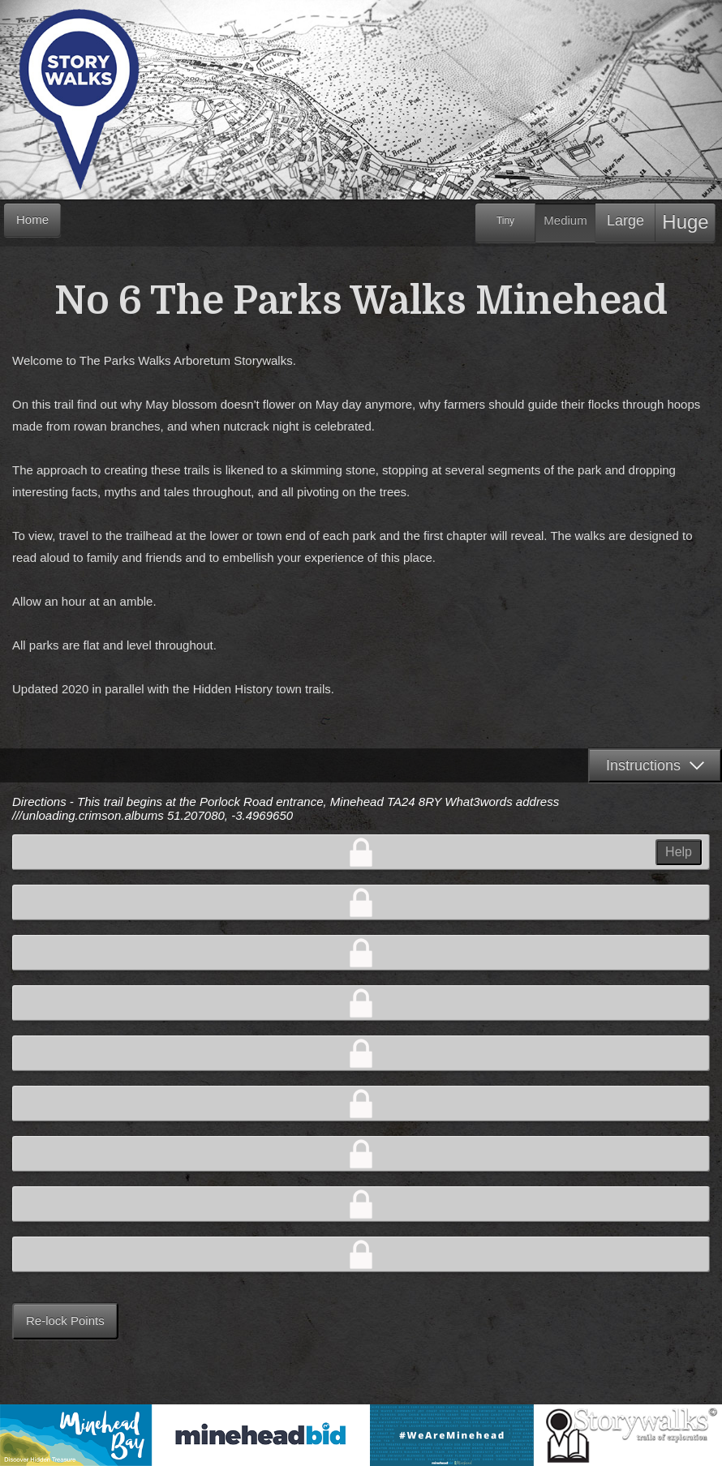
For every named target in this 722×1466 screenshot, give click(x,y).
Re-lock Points (65, 1320)
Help (678, 852)
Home (32, 219)
